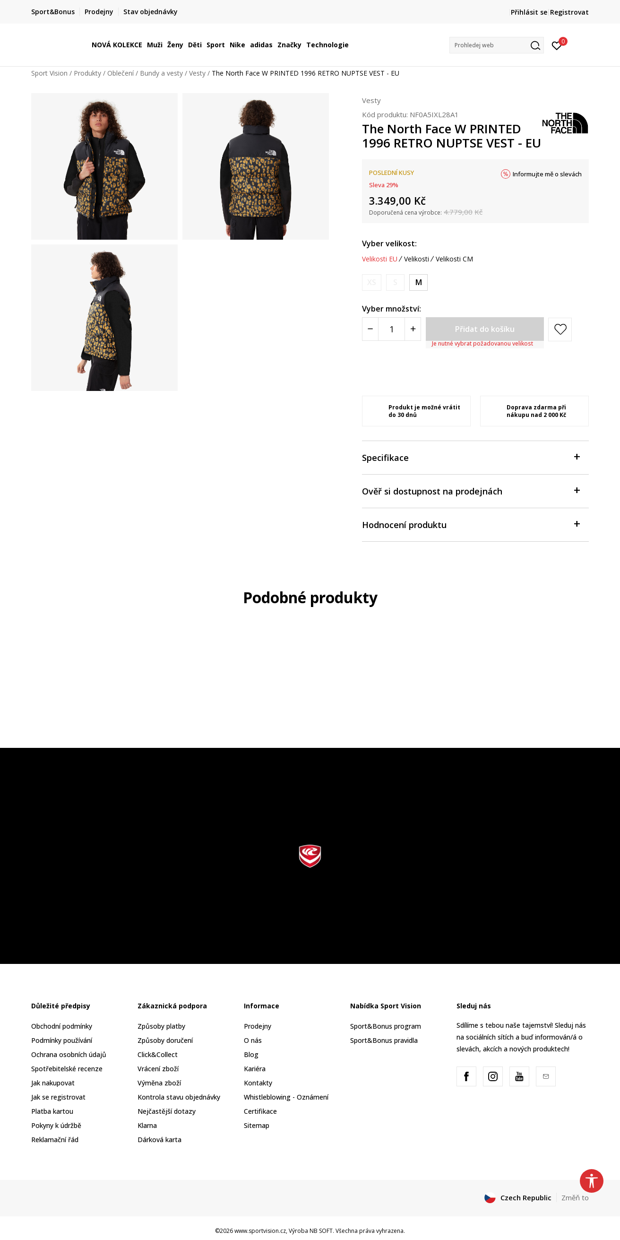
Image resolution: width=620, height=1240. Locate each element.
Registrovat (569, 12)
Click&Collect (158, 1054)
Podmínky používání (61, 1040)
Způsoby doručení (165, 1040)
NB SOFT (321, 1231)
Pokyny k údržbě (56, 1125)
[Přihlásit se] (557, 45)
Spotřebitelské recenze (67, 1068)
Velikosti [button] (416, 259)
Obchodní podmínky (61, 1026)
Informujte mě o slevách (547, 174)
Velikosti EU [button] (379, 259)
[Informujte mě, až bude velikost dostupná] (371, 282)
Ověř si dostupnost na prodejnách (470, 490)
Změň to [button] (575, 1197)
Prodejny (257, 1026)
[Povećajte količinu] (413, 329)
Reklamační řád (54, 1139)
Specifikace (470, 457)
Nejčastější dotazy (167, 1111)
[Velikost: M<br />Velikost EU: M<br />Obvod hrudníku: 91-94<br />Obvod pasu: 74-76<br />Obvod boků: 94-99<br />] (418, 282)
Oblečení (120, 73)
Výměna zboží (159, 1082)
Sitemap (256, 1125)
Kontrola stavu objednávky (179, 1097)
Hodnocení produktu (470, 524)
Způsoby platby (161, 1026)
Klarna (147, 1125)
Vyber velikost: (389, 243)
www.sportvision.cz (260, 1231)
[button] (496, 45)
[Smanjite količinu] (370, 329)
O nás (253, 1040)
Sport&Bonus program (385, 1026)
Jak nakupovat (53, 1082)
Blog (251, 1054)
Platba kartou (52, 1111)
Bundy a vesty (161, 73)
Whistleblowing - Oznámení (286, 1097)
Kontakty (258, 1082)
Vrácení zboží (158, 1068)
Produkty (87, 73)
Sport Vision (49, 73)
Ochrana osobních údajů (68, 1054)
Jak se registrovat (58, 1097)
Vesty (197, 73)
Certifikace (260, 1111)
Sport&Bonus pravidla (384, 1040)
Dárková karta (159, 1139)
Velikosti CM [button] (454, 259)
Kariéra (255, 1068)
